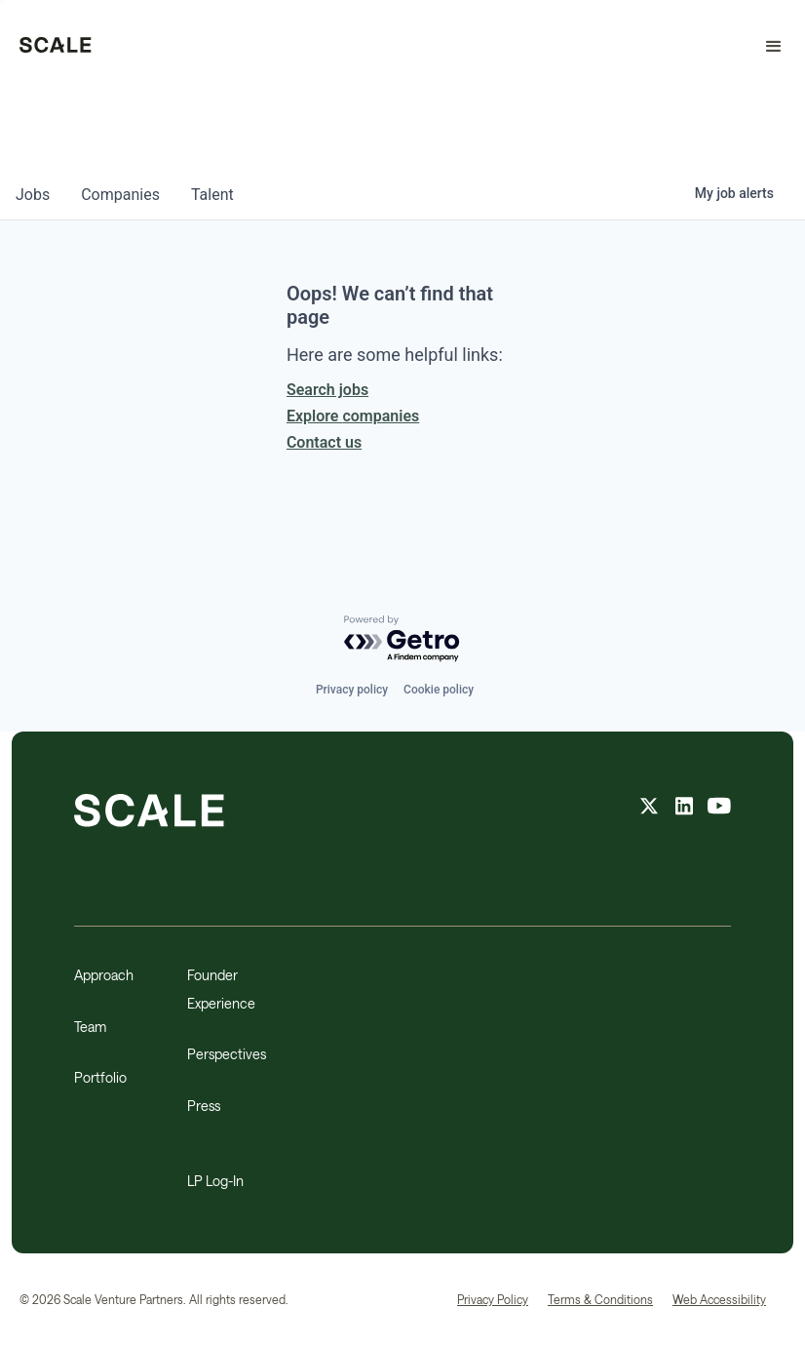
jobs (33, 194)
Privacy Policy (492, 1299)
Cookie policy (438, 689)
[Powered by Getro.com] (402, 639)
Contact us (324, 442)
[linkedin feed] (684, 808)
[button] (765, 47)
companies (120, 194)
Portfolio (100, 1077)
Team (90, 1026)
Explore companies (353, 416)
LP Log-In (215, 1180)
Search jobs (327, 389)
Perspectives (226, 1054)
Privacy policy (352, 689)
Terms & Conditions (600, 1299)
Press (203, 1105)
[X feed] (649, 808)
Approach (104, 975)
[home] (55, 47)
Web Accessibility (719, 1299)
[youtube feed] (719, 808)
